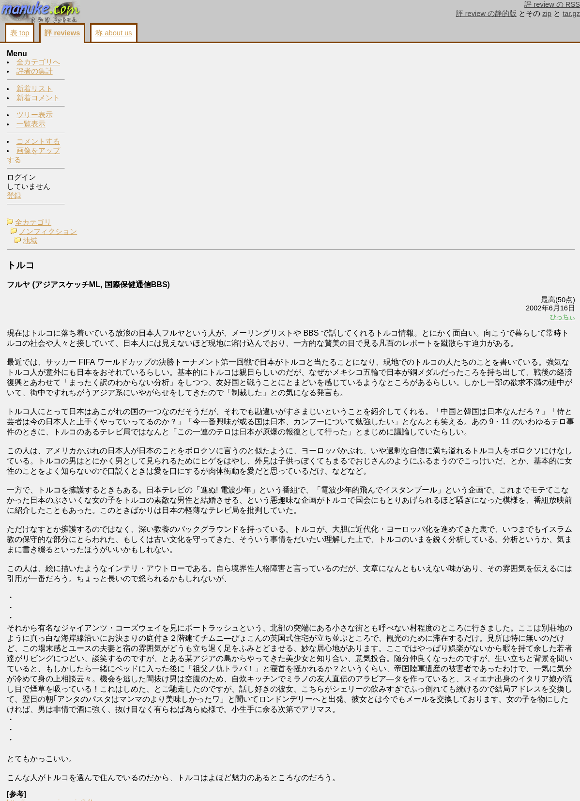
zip (546, 13)
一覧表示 (31, 124)
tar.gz (571, 13)
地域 (98, 73)
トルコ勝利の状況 (493, 71)
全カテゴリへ (38, 62)
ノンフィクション (116, 63)
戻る (447, 782)
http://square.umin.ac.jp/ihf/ (117, 766)
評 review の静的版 (486, 13)
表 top (19, 33)
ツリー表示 (34, 115)
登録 (14, 196)
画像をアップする (409, 782)
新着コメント (38, 98)
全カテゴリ (101, 54)
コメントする (38, 142)
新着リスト (34, 89)
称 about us (113, 33)
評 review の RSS (552, 4)
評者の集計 (34, 72)
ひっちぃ (441, 148)
